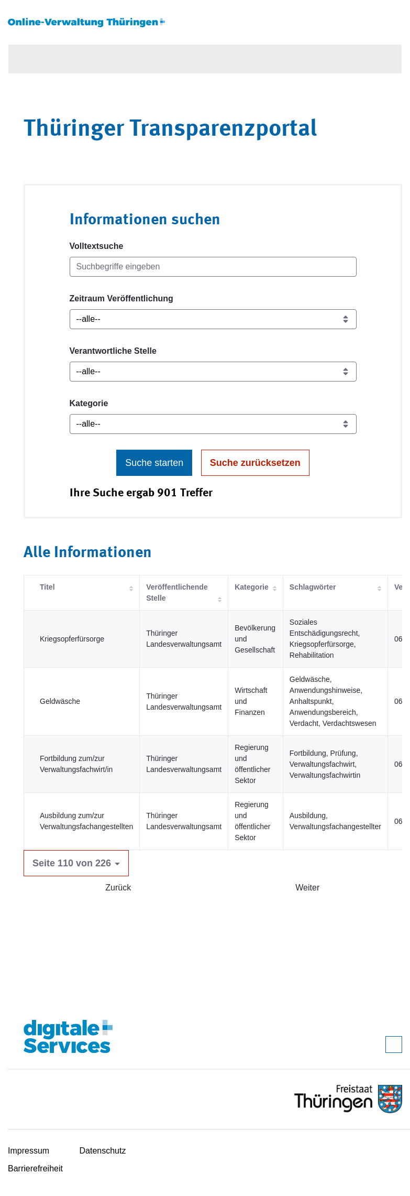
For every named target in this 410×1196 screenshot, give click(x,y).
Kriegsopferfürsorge (72, 639)
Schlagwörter (313, 587)
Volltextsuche (97, 246)
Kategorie (89, 403)
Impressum (28, 1150)
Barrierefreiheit (35, 1168)
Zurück (118, 887)
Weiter (307, 887)
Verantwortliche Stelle (113, 350)
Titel (47, 587)
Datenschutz (103, 1150)
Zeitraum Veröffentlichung (121, 298)
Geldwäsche (60, 701)
